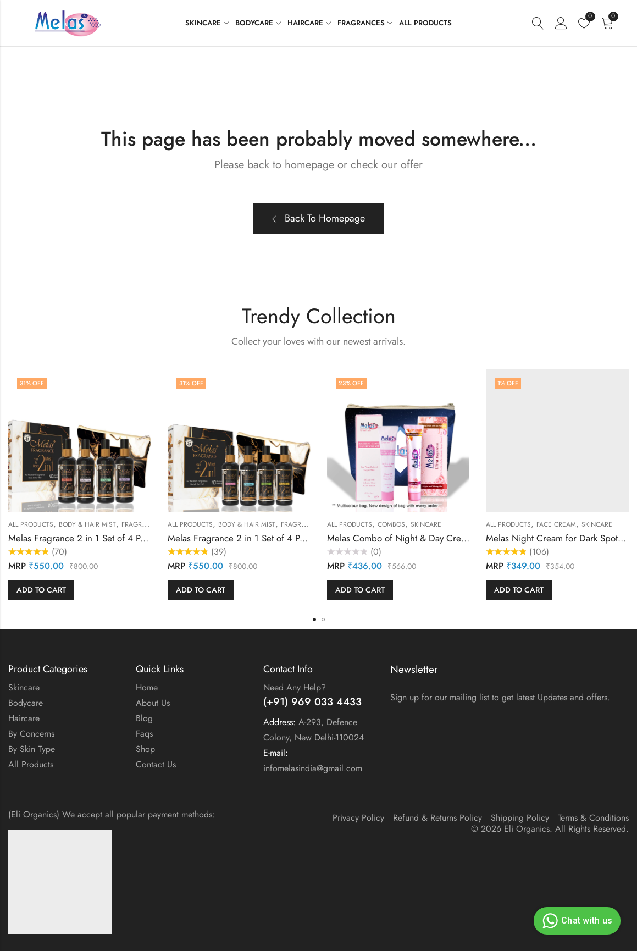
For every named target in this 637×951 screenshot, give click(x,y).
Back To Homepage (318, 218)
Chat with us (575, 921)
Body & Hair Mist (87, 524)
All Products (30, 524)
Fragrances (142, 524)
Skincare (426, 524)
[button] (314, 619)
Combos (391, 524)
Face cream (556, 524)
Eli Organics (527, 828)
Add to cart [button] (41, 589)
